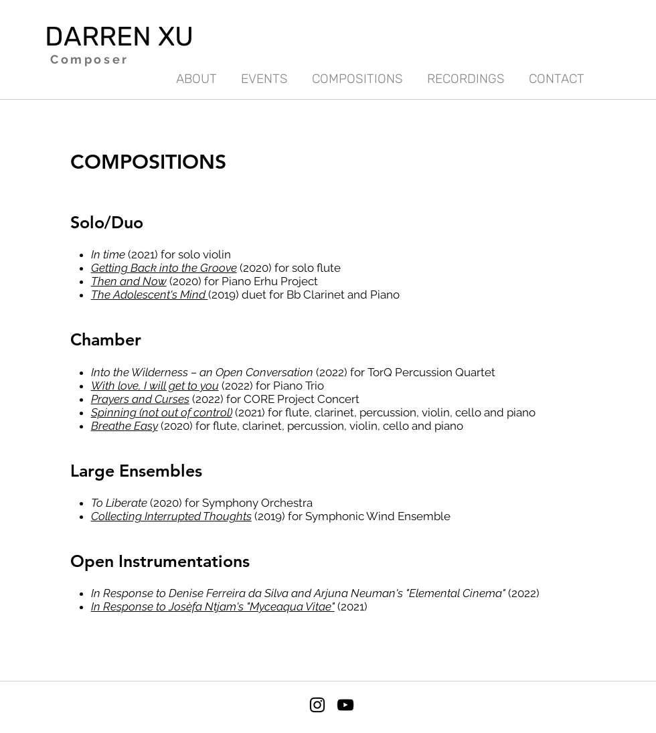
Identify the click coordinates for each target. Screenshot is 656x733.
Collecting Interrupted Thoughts (171, 516)
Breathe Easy (124, 425)
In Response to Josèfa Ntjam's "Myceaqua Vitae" (213, 606)
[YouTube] (345, 705)
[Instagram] (317, 705)
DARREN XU (119, 36)
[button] (466, 73)
